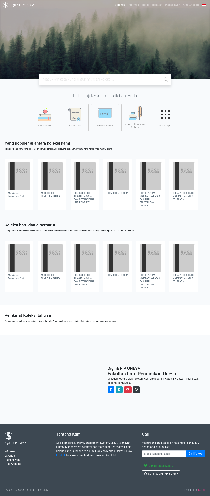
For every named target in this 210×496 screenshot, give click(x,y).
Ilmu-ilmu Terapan (105, 117)
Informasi (133, 5)
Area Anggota (191, 5)
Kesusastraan (44, 117)
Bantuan (157, 5)
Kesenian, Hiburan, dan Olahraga (135, 117)
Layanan (10, 455)
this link (61, 455)
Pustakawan (172, 5)
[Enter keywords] (164, 453)
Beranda (120, 5)
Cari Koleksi (196, 453)
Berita (145, 5)
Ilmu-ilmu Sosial (74, 117)
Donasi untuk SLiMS (158, 465)
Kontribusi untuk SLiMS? (161, 473)
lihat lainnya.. (165, 117)
